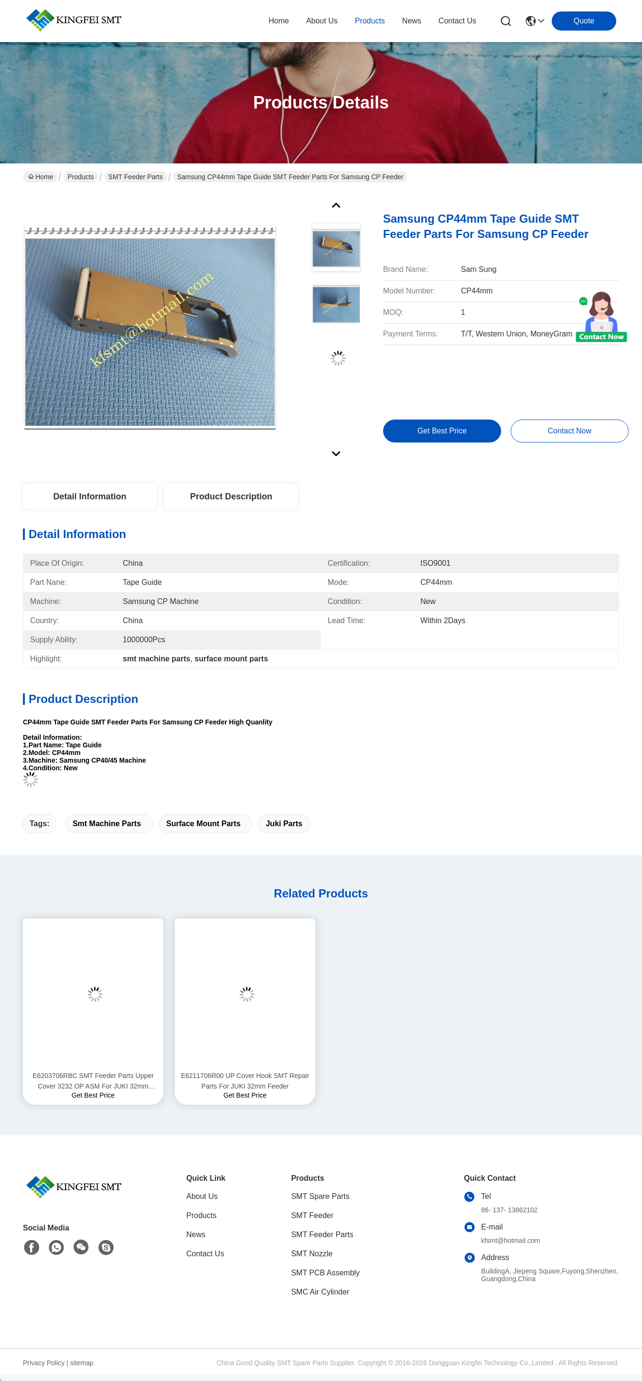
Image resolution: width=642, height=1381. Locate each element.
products (370, 21)
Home (278, 21)
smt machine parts (107, 824)
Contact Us (205, 1254)
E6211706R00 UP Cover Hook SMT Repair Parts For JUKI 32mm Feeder (245, 1081)
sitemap (82, 1363)
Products (80, 177)
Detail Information (89, 496)
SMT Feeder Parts (135, 177)
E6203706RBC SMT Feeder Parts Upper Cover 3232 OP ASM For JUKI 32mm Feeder (92, 1081)
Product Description (231, 496)
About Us (202, 1196)
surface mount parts (203, 824)
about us (322, 21)
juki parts (284, 824)
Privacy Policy (43, 1363)
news (411, 21)
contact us (457, 21)
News (195, 1234)
